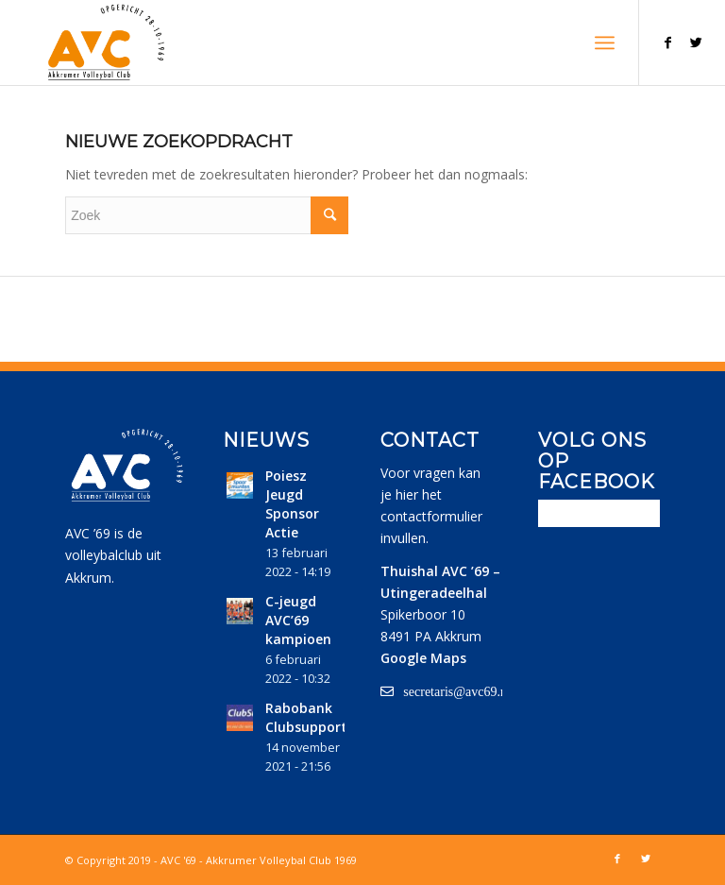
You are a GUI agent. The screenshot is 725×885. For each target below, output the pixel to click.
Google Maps (423, 658)
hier (407, 494)
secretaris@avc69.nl (457, 691)
